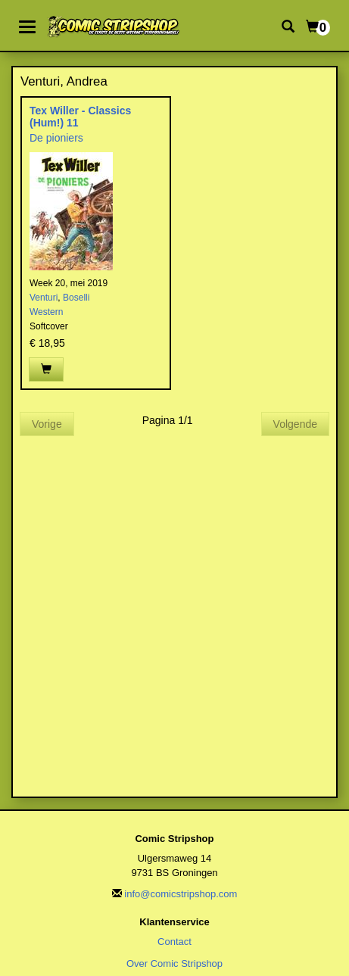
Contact (174, 941)
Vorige (47, 424)
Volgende (295, 424)
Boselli (76, 297)
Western (46, 312)
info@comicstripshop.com (180, 894)
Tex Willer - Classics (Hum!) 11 (80, 116)
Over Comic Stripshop (174, 963)
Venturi (44, 297)
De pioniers (56, 138)
